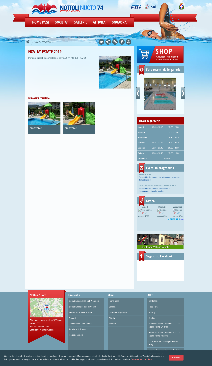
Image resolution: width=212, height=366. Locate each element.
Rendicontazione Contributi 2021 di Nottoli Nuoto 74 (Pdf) (164, 334)
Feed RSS (153, 307)
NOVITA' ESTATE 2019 (43, 42)
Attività (112, 318)
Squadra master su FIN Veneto (82, 307)
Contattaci (153, 301)
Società (112, 307)
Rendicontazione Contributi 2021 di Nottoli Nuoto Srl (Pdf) (164, 325)
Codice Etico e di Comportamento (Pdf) (163, 343)
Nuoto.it (72, 318)
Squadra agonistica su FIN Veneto (84, 301)
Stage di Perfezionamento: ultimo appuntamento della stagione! (160, 177)
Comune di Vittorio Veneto (80, 324)
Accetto (176, 357)
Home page (114, 301)
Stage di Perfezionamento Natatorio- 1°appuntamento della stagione (160, 188)
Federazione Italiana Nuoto (81, 312)
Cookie (152, 318)
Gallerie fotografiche (118, 312)
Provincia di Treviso (77, 329)
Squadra (112, 324)
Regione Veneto (76, 335)
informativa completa (142, 359)
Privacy (152, 312)
